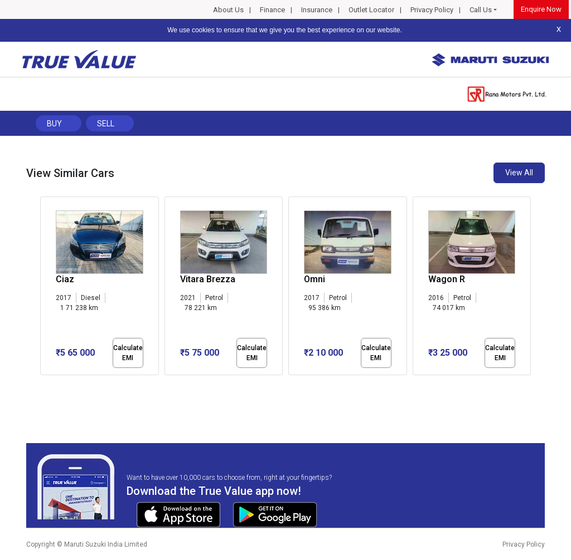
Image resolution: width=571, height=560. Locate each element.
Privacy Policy (431, 10)
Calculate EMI (128, 353)
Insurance (316, 10)
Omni (314, 279)
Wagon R (446, 279)
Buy (54, 123)
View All (519, 172)
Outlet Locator (371, 10)
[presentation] (46, 288)
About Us (228, 10)
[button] (43, 384)
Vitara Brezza (207, 279)
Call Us (481, 10)
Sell (105, 123)
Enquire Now (541, 9)
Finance (272, 10)
